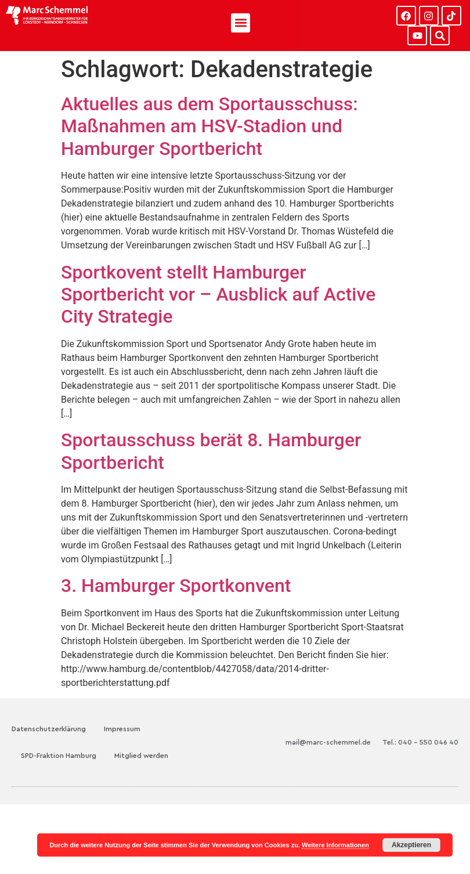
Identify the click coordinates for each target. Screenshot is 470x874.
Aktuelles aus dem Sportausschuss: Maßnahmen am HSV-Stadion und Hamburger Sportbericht (209, 126)
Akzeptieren (411, 845)
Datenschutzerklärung (49, 728)
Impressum (122, 728)
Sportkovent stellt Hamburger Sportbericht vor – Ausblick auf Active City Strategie (218, 294)
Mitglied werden (141, 755)
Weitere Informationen (335, 845)
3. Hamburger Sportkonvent (176, 586)
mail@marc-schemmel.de (328, 742)
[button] (240, 22)
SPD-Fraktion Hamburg (58, 755)
